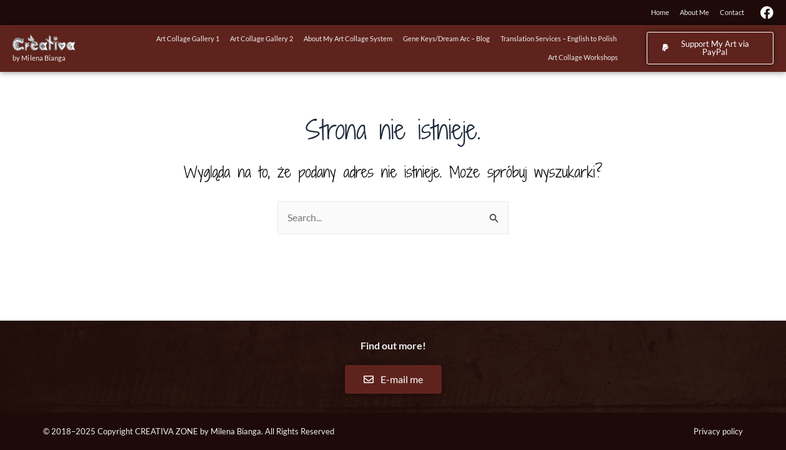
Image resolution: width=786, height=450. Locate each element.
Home (660, 12)
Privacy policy (718, 431)
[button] (710, 48)
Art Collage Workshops (583, 57)
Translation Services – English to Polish (558, 38)
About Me (694, 12)
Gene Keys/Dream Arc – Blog (446, 38)
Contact (732, 12)
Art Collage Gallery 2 (261, 38)
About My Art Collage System (348, 38)
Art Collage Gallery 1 (187, 38)
